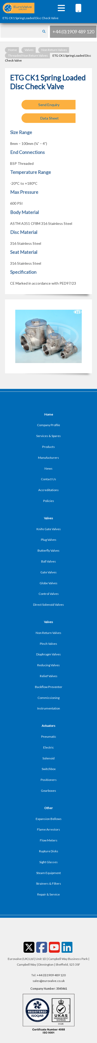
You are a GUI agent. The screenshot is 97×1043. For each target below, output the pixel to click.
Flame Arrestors (48, 829)
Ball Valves (48, 561)
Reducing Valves (48, 665)
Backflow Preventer (48, 687)
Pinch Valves (48, 644)
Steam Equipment (48, 873)
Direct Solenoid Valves (48, 604)
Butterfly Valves (48, 550)
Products (48, 447)
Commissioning (48, 698)
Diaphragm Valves (48, 654)
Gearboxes (48, 791)
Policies (48, 501)
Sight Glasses (48, 862)
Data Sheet (49, 118)
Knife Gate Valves (48, 529)
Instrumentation (48, 708)
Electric (48, 747)
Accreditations (48, 490)
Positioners (49, 780)
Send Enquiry (48, 104)
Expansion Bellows (49, 819)
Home (12, 50)
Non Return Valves (54, 50)
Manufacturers (48, 458)
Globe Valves (48, 583)
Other (48, 808)
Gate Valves (48, 572)
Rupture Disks (48, 851)
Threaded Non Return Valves (28, 55)
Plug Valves (48, 540)
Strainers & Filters (48, 883)
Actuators (48, 726)
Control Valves (49, 594)
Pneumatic (48, 736)
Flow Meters (48, 840)
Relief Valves (48, 676)
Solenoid (48, 758)
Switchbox (49, 769)
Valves (29, 50)
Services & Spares (48, 436)
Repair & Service (48, 894)
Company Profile (48, 425)
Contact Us (48, 479)
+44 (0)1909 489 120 (73, 31)
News (48, 468)
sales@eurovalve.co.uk (49, 981)
